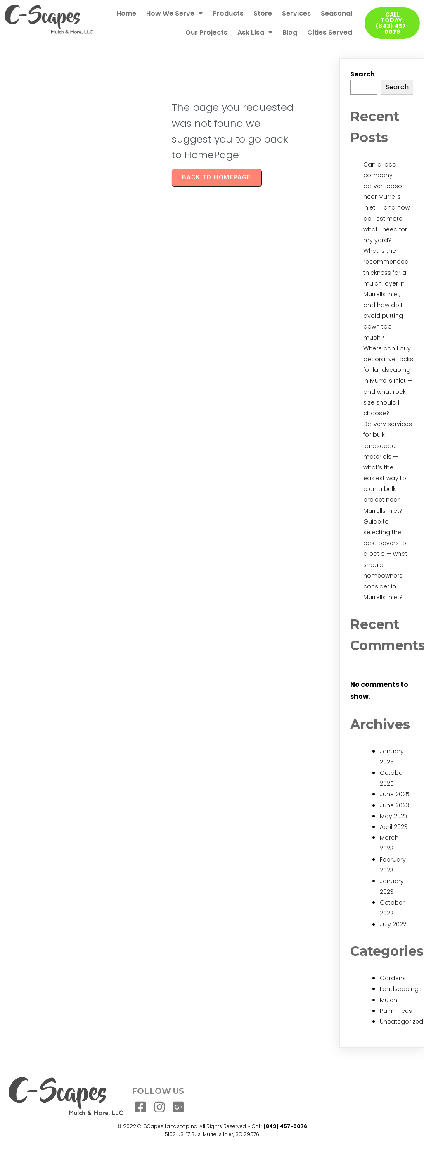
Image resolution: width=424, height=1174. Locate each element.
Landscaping (399, 989)
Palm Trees (396, 1011)
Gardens (393, 978)
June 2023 (394, 805)
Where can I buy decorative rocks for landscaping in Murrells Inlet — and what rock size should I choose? (388, 380)
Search (362, 74)
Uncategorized (401, 1021)
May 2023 (393, 816)
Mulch (388, 1000)
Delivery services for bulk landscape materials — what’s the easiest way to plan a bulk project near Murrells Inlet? (387, 467)
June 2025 (395, 794)
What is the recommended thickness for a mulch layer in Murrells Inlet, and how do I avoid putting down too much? (386, 294)
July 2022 (393, 924)
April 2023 (393, 827)
